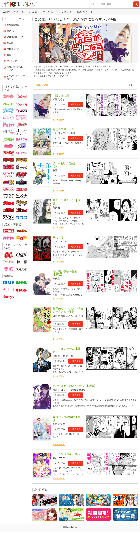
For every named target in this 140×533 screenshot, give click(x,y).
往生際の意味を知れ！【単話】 (66, 273)
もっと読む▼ (59, 120)
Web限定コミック (13, 11)
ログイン (11, 31)
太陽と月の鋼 (42, 85)
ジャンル (47, 11)
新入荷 (33, 11)
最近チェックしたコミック (16, 68)
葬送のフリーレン (64, 129)
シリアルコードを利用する (16, 77)
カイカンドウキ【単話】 (68, 454)
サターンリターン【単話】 (66, 202)
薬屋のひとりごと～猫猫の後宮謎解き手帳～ (68, 310)
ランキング (65, 11)
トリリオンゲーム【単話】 (66, 350)
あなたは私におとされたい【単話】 (75, 386)
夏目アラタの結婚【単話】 (66, 418)
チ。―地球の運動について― (67, 165)
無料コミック (85, 11)
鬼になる (58, 237)
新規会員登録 (13, 25)
